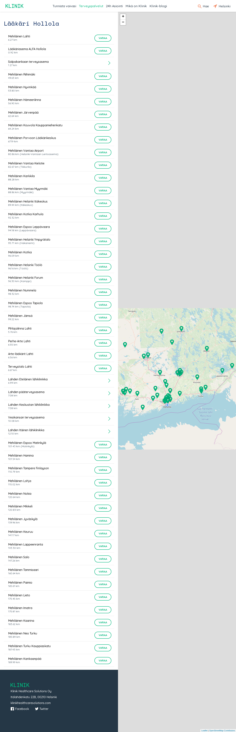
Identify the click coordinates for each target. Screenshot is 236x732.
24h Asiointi (114, 6)
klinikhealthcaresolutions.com (31, 703)
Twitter (41, 709)
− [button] (123, 22)
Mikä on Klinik (136, 6)
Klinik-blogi (158, 6)
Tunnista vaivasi (64, 6)
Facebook (20, 709)
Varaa (103, 38)
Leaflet (204, 730)
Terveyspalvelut (91, 6)
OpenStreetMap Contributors (222, 730)
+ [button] (123, 17)
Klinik (15, 6)
